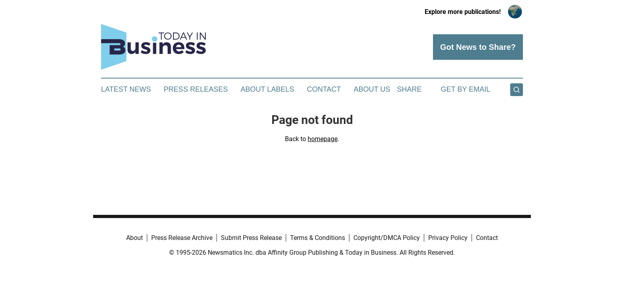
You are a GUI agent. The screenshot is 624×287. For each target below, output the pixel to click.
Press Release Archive (182, 238)
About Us (372, 89)
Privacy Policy (448, 238)
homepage (322, 139)
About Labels (267, 89)
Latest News (126, 89)
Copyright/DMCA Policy (386, 238)
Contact (324, 89)
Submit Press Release (251, 238)
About (134, 238)
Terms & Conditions (317, 238)
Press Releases (196, 89)
